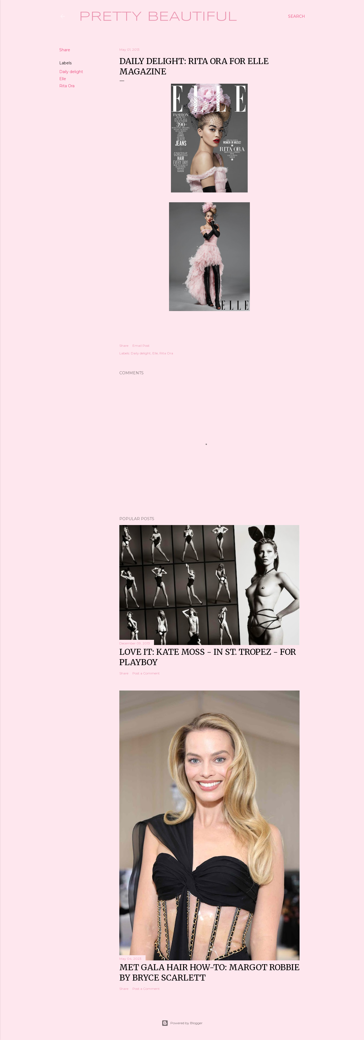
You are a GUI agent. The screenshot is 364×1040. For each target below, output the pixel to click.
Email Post (141, 345)
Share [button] (64, 49)
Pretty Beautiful (158, 16)
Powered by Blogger (182, 1023)
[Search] (296, 16)
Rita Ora (67, 85)
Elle (62, 78)
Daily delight (71, 71)
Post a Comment (146, 673)
